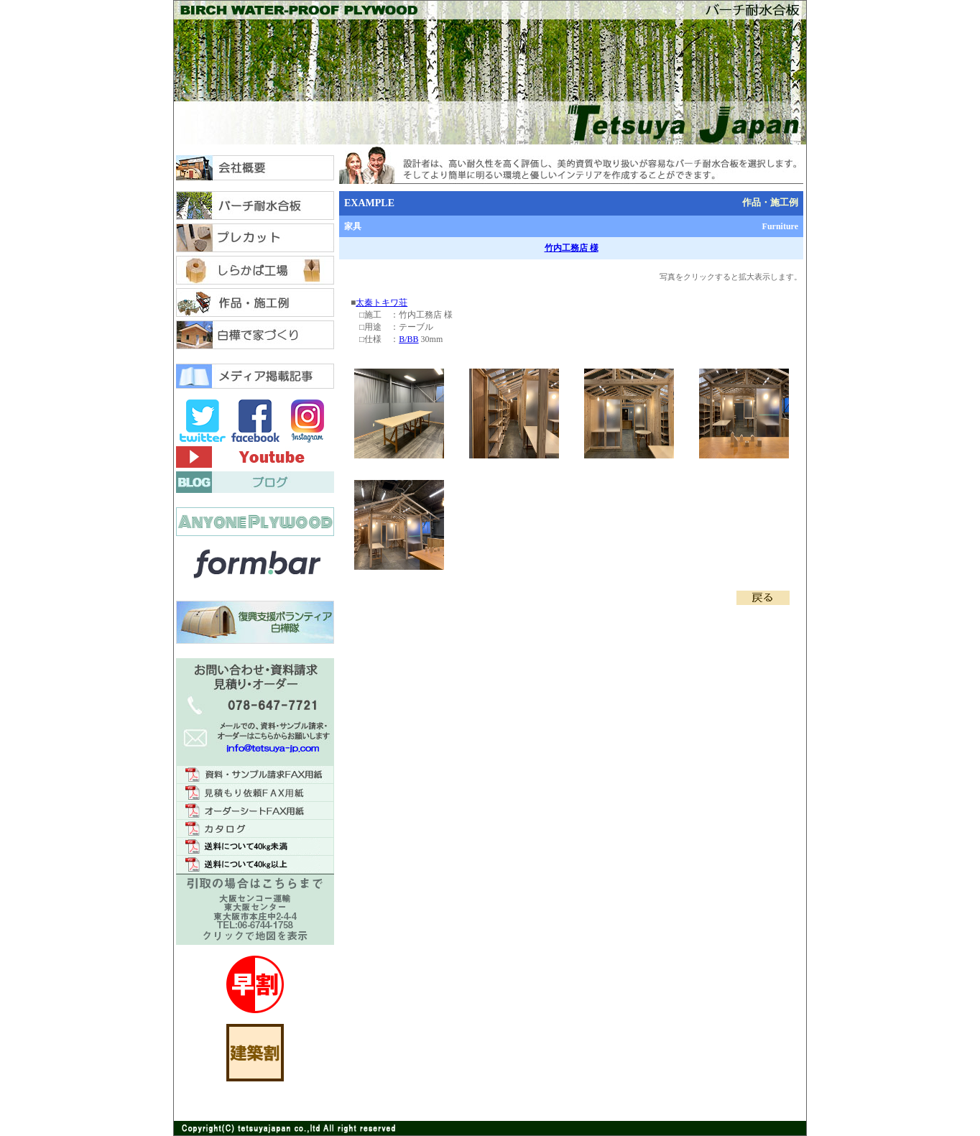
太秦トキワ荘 (381, 302)
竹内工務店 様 (571, 248)
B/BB (408, 339)
